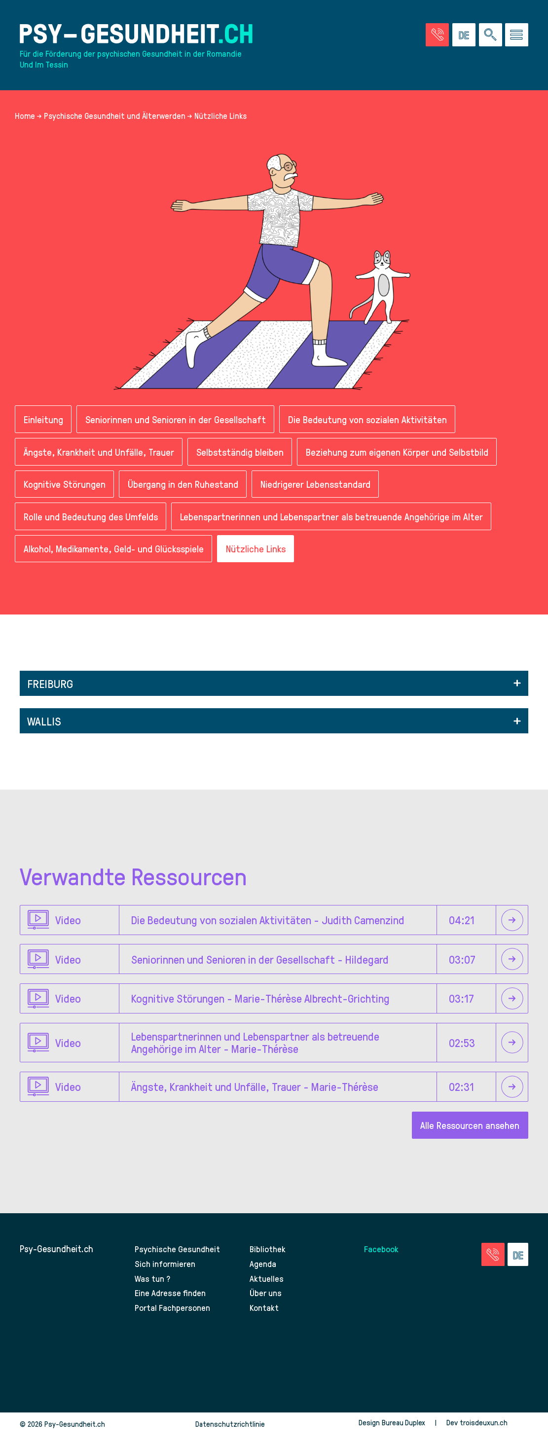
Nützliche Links (262, 557)
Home (25, 120)
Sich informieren (165, 1274)
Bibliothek (268, 1259)
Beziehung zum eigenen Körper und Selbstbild (402, 458)
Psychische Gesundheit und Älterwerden (114, 120)
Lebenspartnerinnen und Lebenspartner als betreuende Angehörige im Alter (336, 524)
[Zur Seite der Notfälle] (437, 36)
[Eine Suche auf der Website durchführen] (490, 36)
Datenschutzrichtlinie (229, 1435)
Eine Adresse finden (171, 1303)
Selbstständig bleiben (243, 458)
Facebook (382, 1259)
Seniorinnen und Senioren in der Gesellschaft (177, 425)
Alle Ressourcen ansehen (468, 1135)
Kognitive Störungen (66, 491)
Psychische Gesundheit (179, 1259)
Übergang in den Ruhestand (185, 491)
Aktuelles (267, 1288)
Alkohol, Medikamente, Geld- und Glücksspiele (116, 557)
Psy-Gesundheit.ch (56, 1259)
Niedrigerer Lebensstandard (320, 491)
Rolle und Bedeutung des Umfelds (92, 524)
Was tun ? (153, 1288)
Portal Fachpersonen (173, 1318)
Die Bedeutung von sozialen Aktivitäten (373, 425)
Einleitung (43, 425)
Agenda (264, 1274)
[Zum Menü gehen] (516, 36)
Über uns (267, 1303)
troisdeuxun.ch (493, 1433)
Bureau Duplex (402, 1433)
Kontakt (265, 1318)
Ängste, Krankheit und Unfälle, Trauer (100, 458)
